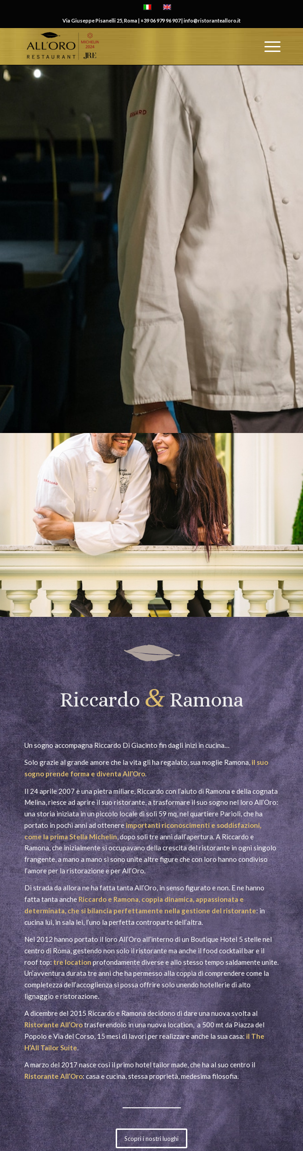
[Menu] (268, 46)
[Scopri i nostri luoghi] (151, 1138)
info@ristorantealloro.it (212, 20)
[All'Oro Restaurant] (126, 46)
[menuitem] (268, 46)
